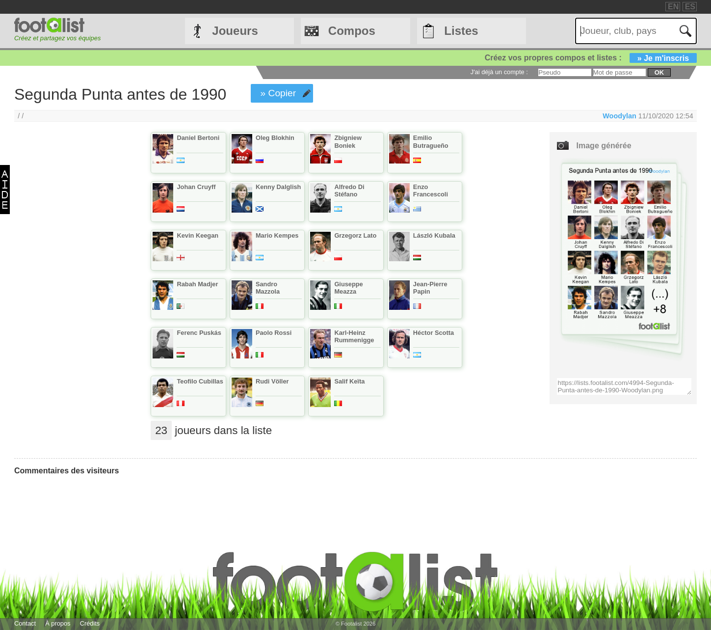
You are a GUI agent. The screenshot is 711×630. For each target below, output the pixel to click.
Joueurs (235, 30)
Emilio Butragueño (430, 141)
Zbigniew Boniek (347, 141)
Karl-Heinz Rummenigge (354, 336)
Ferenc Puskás (199, 332)
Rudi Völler (272, 381)
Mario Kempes (277, 235)
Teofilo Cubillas (200, 381)
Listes (461, 30)
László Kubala (434, 235)
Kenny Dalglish (278, 187)
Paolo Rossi (273, 332)
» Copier (278, 93)
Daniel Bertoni (198, 137)
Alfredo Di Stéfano (349, 190)
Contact (25, 623)
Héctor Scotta (433, 332)
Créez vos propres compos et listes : (591, 58)
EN (673, 6)
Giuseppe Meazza (348, 287)
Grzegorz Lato (355, 235)
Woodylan (619, 116)
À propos (57, 623)
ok (659, 72)
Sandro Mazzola (268, 287)
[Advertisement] (69, 295)
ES (690, 6)
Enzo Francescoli (430, 190)
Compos (351, 30)
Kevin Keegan (197, 235)
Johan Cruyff (196, 187)
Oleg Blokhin (275, 137)
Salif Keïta (349, 381)
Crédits (90, 623)
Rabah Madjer (197, 284)
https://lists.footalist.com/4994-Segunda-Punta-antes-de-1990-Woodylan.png (624, 386)
